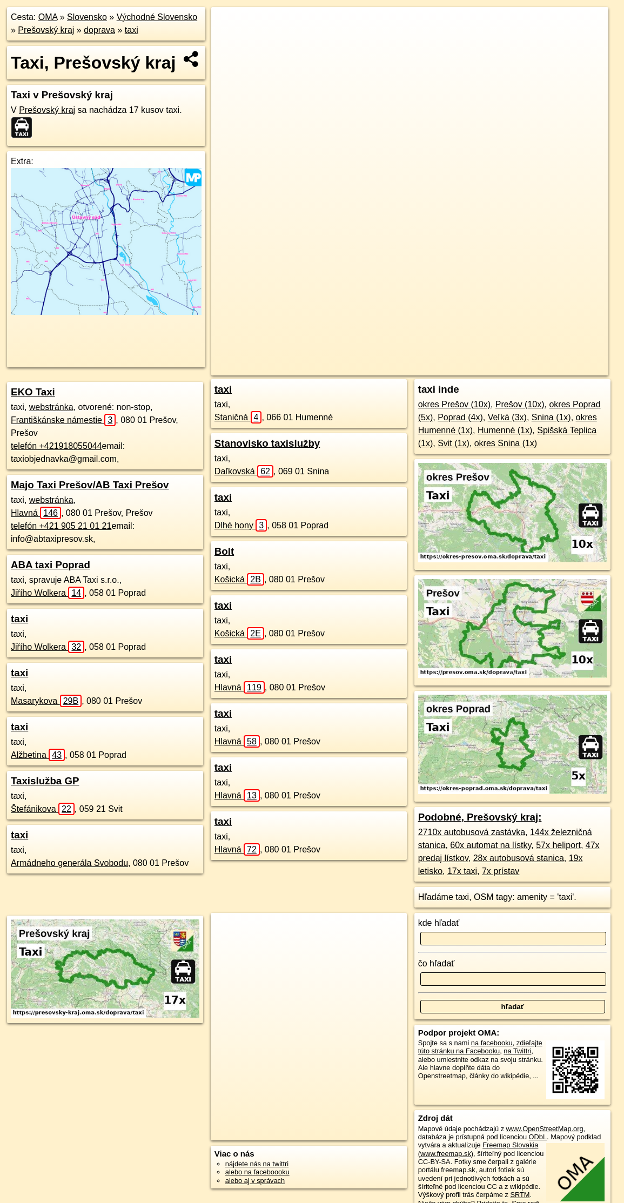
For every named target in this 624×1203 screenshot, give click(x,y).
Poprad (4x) (460, 417)
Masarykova (46, 701)
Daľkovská (243, 471)
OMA (48, 17)
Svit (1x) (453, 443)
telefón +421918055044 (56, 446)
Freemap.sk (451, 367)
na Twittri (517, 1051)
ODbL (538, 1137)
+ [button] (229, 25)
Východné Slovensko (157, 17)
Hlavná (36, 513)
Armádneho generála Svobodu (69, 863)
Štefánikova (43, 809)
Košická (239, 579)
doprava (99, 30)
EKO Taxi (33, 392)
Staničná (238, 417)
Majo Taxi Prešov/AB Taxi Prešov (90, 484)
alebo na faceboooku (257, 1172)
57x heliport (558, 845)
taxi (131, 30)
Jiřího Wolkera (47, 593)
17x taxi (462, 871)
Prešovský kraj (46, 30)
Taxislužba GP (45, 781)
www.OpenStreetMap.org (544, 1129)
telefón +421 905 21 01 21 (61, 525)
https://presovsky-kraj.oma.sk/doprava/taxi (546, 367)
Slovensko (87, 17)
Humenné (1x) (505, 430)
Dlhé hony (240, 525)
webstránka (51, 407)
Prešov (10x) (520, 404)
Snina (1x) (551, 417)
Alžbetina (38, 755)
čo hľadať (436, 963)
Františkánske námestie (63, 420)
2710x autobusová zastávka (471, 832)
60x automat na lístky (490, 845)
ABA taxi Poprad (50, 564)
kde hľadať (439, 923)
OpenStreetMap (395, 367)
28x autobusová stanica (518, 858)
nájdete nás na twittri (256, 1164)
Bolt (224, 551)
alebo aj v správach (255, 1181)
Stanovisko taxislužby (267, 443)
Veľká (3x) (507, 417)
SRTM (519, 1195)
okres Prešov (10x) (454, 404)
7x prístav (500, 871)
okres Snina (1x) (506, 443)
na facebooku (492, 1043)
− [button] (229, 42)
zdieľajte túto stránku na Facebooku (480, 1047)
